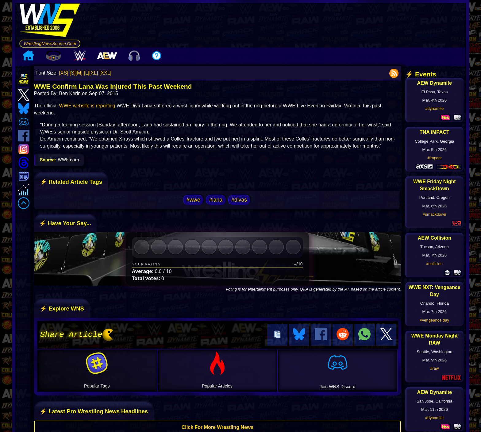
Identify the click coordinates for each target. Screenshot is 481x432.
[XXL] (105, 72)
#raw (434, 368)
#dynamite (434, 108)
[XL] (93, 72)
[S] (73, 72)
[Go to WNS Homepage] (49, 21)
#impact (435, 158)
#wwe (193, 200)
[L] (86, 72)
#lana (215, 200)
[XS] (63, 72)
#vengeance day (434, 320)
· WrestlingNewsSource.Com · (50, 43)
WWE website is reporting (87, 105)
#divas (239, 200)
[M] (79, 72)
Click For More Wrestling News (217, 426)
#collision (434, 263)
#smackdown (434, 214)
